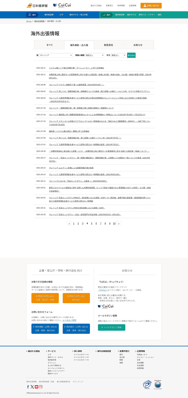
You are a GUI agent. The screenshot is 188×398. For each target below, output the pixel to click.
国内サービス (53, 374)
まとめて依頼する (54, 365)
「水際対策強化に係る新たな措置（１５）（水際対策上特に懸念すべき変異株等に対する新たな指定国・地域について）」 (99, 151)
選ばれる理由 (96, 5)
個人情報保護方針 (63, 382)
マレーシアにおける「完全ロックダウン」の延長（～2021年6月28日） (78, 181)
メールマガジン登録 (112, 327)
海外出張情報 (39, 21)
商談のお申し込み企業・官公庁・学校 (45, 298)
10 (114, 223)
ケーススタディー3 (81, 360)
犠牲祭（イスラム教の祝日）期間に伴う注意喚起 (69, 131)
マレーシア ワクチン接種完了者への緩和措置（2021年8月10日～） (76, 85)
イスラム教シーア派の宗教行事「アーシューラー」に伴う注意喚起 (76, 68)
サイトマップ (78, 382)
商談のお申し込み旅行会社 (77, 298)
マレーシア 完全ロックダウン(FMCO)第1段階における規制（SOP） (77, 208)
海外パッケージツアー (56, 371)
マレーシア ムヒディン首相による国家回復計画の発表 (71, 168)
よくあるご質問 (69, 320)
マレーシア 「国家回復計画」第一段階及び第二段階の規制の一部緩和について (81, 108)
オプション (52, 363)
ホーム (28, 21)
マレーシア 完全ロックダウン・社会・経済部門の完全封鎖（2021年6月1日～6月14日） (85, 214)
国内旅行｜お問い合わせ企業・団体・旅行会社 (77, 329)
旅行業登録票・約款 (46, 382)
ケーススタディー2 (81, 357)
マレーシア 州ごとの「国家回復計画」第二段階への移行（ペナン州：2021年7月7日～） (85, 138)
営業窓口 (109, 5)
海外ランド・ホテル (55, 357)
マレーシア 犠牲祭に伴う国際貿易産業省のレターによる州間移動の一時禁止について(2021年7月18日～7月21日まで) (97, 115)
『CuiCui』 (103, 290)
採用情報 (121, 5)
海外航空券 (52, 360)
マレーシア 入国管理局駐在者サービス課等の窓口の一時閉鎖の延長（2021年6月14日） (85, 174)
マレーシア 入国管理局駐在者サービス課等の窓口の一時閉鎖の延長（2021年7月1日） (84, 144)
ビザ (49, 355)
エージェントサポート (56, 368)
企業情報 (132, 5)
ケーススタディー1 (81, 355)
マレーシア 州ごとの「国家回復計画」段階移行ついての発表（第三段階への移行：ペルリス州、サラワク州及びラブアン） (99, 91)
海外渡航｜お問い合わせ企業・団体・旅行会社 (46, 329)
